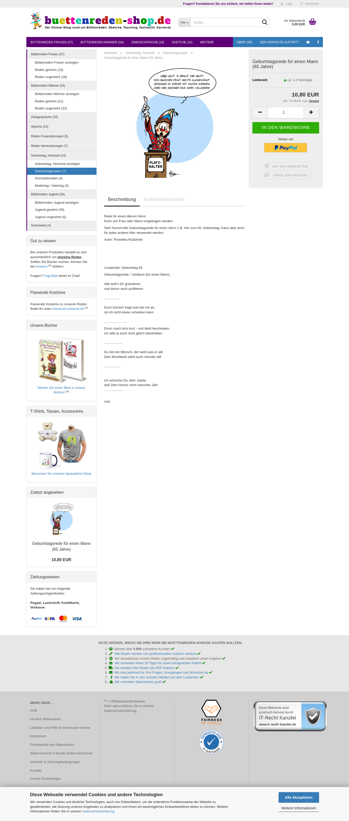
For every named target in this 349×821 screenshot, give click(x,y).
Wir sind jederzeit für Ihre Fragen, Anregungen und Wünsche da (163, 672)
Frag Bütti (51, 276)
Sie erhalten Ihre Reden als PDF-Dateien (147, 668)
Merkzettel (309, 4)
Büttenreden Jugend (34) (48, 194)
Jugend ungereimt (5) (50, 217)
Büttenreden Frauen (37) (52, 42)
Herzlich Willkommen (45, 719)
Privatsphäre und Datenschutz (52, 745)
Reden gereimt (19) (49, 70)
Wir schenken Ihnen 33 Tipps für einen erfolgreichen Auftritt (160, 663)
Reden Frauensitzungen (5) (49, 136)
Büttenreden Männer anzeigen (57, 94)
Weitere (207, 42)
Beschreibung (122, 199)
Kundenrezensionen (163, 199)
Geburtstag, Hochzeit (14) (48, 155)
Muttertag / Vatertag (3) (52, 185)
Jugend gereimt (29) (49, 210)
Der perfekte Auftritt (279, 42)
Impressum (38, 736)
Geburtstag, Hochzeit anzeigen (57, 164)
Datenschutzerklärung (98, 811)
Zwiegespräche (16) (147, 42)
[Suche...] (184, 22)
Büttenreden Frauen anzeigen (57, 62)
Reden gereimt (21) (49, 101)
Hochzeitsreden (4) (49, 178)
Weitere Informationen (298, 808)
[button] (260, 112)
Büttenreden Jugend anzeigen (57, 202)
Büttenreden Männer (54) (102, 42)
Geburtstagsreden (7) (50, 171)
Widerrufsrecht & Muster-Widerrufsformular (61, 753)
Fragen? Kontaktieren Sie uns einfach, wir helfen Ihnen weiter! (228, 4)
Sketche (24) (182, 42)
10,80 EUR (61, 560)
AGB (33, 710)
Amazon (41, 266)
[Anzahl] (286, 112)
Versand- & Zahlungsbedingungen (55, 762)
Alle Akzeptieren (298, 797)
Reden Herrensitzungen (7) (49, 146)
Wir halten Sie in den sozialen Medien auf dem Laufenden (159, 677)
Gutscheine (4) (41, 225)
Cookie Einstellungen (45, 778)
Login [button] (286, 4)
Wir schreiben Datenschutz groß (140, 682)
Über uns (244, 42)
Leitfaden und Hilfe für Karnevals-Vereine (60, 728)
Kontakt (35, 770)
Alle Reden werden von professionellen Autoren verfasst (157, 654)
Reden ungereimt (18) (51, 77)
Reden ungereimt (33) (51, 108)
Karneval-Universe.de (68, 309)
